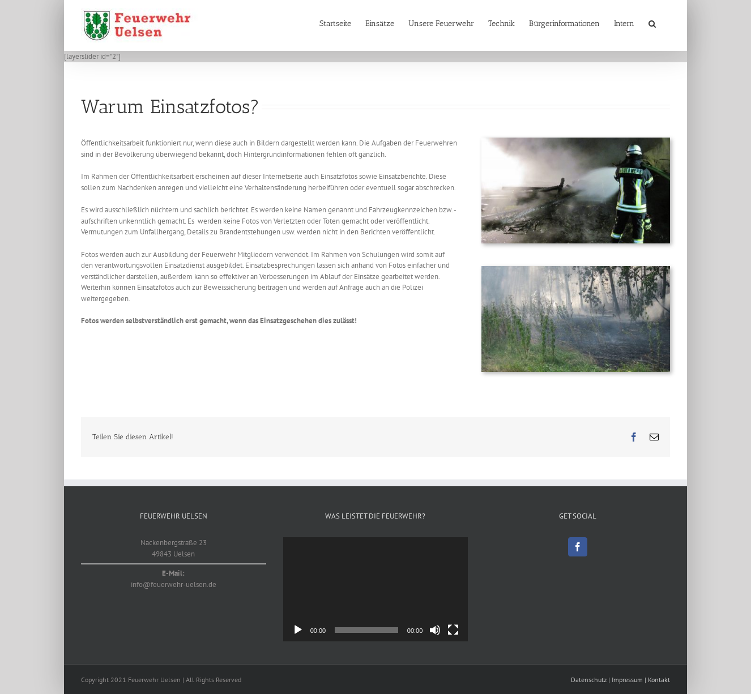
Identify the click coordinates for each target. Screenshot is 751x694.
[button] (652, 24)
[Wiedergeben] (298, 630)
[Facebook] (577, 546)
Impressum (627, 679)
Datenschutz (589, 679)
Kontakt (659, 679)
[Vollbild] (453, 630)
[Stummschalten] (435, 630)
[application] (375, 589)
